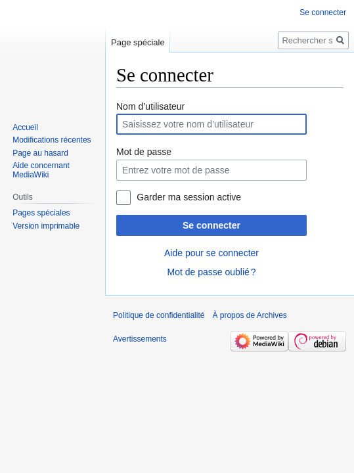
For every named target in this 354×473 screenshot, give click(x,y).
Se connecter (211, 225)
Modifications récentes (51, 140)
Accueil (25, 127)
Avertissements (140, 339)
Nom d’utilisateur (150, 106)
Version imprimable (45, 226)
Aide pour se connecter (211, 253)
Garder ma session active (189, 197)
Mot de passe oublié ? (211, 272)
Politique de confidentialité (158, 315)
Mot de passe (143, 151)
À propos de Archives (249, 315)
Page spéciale (138, 42)
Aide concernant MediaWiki (41, 170)
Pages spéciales (41, 212)
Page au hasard (40, 153)
